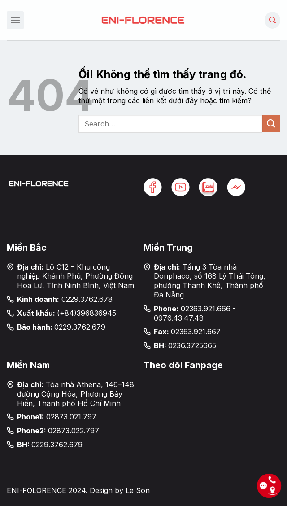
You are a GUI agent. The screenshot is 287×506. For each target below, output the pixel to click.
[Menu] (15, 20)
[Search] (272, 20)
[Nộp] (271, 123)
